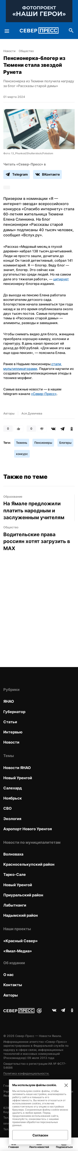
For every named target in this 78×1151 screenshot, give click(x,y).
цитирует (61, 279)
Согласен (40, 1135)
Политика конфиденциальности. (26, 1073)
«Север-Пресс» (44, 394)
